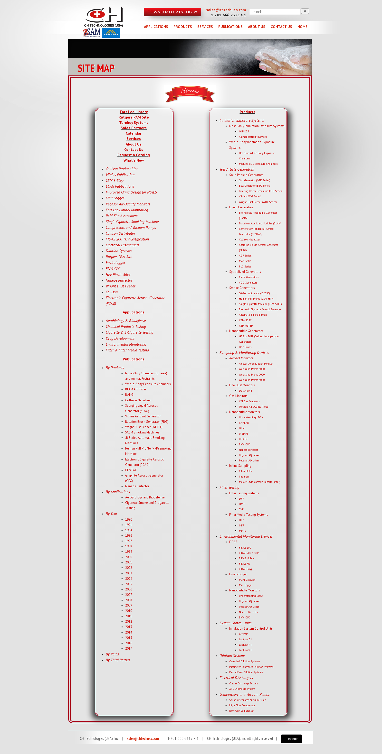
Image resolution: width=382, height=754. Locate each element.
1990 (128, 519)
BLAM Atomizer (135, 389)
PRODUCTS (182, 26)
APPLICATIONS (156, 26)
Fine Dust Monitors (242, 385)
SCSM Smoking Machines (142, 432)
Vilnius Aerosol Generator (143, 416)
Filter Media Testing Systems (248, 515)
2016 (128, 643)
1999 (128, 552)
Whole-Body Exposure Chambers (148, 384)
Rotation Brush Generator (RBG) (146, 422)
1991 (128, 525)
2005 (128, 584)
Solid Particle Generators (246, 175)
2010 (128, 611)
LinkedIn (292, 739)
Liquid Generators (241, 207)
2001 (128, 562)
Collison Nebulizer (138, 400)
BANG (129, 395)
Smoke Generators (242, 288)
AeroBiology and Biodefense (145, 497)
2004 (128, 579)
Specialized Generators (245, 272)
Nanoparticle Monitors (244, 412)
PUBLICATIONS (230, 26)
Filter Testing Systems (244, 493)
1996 (128, 535)
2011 (128, 616)
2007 (128, 595)
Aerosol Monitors (241, 358)
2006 (128, 589)
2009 (128, 605)
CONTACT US (281, 26)
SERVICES (205, 26)
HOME (302, 26)
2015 (128, 638)
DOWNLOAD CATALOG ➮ (173, 12)
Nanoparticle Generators (246, 331)
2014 (128, 632)
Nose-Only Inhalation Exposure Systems (257, 126)
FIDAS (233, 542)
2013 (128, 627)
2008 (128, 600)
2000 (128, 557)
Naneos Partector (137, 486)
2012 (128, 621)
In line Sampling (240, 466)
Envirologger (238, 574)
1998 (128, 546)
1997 (128, 541)
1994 (128, 530)
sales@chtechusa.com (226, 9)
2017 (128, 648)
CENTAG (131, 470)
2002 (128, 568)
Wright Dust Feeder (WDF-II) (143, 427)
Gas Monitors (238, 396)
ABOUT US (256, 26)
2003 (128, 573)
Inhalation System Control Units (251, 628)
